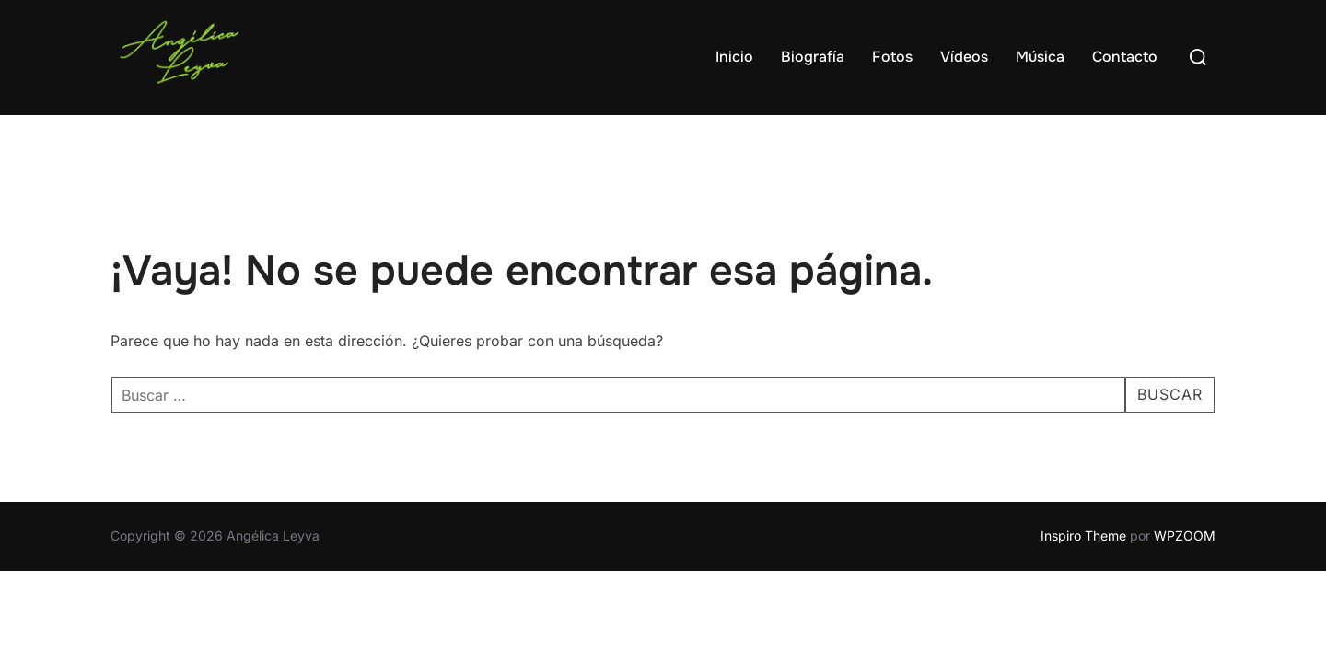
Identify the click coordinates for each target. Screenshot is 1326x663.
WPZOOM (1185, 535)
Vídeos (964, 56)
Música (1040, 56)
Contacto (1124, 56)
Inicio (734, 56)
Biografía (812, 56)
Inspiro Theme (1083, 535)
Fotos (892, 56)
